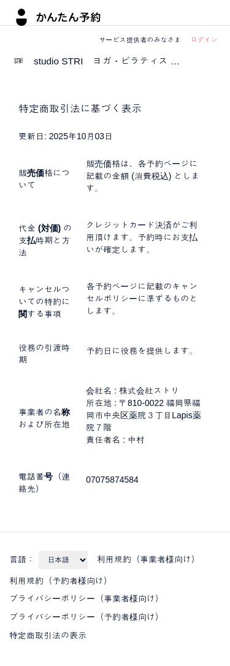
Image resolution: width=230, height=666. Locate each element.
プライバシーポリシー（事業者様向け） (86, 598)
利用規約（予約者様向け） (60, 581)
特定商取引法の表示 (47, 635)
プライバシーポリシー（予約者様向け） (86, 617)
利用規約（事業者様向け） (148, 559)
